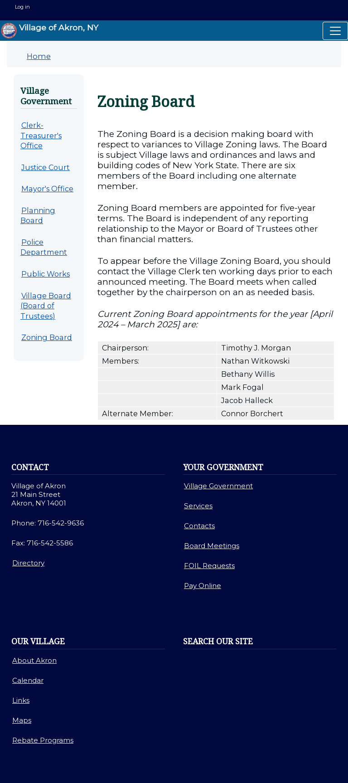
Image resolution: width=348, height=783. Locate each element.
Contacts (199, 525)
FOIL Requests (209, 565)
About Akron (34, 660)
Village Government (218, 485)
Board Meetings (211, 545)
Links (20, 700)
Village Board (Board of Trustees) (45, 306)
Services (198, 505)
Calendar (28, 680)
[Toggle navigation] (335, 31)
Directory (28, 563)
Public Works (45, 273)
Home (39, 56)
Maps (21, 720)
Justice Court (45, 167)
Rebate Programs (42, 740)
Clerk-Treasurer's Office (41, 135)
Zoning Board (46, 337)
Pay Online (202, 585)
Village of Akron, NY (49, 31)
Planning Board (37, 215)
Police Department (43, 247)
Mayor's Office (47, 188)
